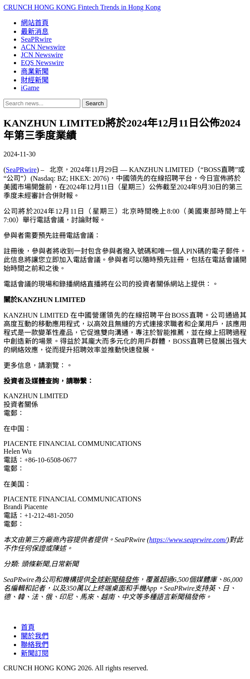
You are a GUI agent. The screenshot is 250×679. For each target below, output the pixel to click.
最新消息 (35, 31)
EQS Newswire (42, 62)
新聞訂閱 (35, 653)
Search (95, 103)
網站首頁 (35, 22)
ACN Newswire (43, 47)
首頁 (28, 627)
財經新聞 (35, 80)
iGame (30, 87)
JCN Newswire (42, 54)
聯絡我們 (35, 644)
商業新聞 (35, 71)
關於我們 (35, 636)
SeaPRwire (36, 39)
